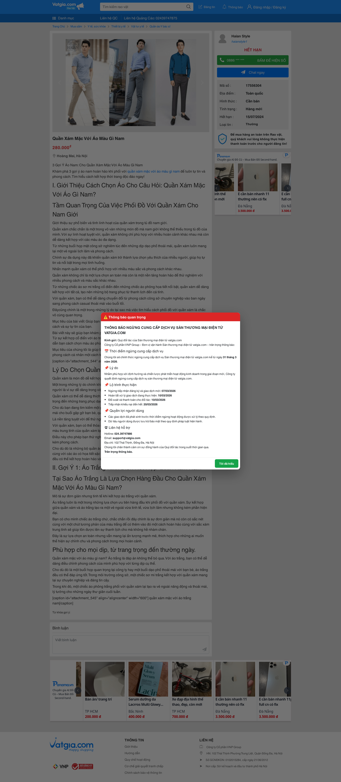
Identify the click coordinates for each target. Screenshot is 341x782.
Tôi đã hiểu (226, 463)
